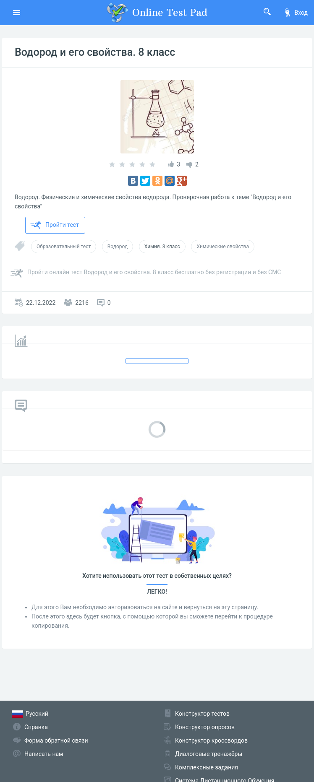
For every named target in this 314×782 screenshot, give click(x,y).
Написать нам (43, 754)
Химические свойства (222, 246)
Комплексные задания (206, 767)
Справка (36, 727)
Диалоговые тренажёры (208, 754)
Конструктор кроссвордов (211, 740)
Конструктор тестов (202, 713)
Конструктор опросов (205, 727)
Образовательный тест (64, 246)
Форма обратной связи (56, 740)
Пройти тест (54, 225)
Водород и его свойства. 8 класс (95, 52)
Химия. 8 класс (162, 246)
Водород (117, 246)
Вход (295, 12)
